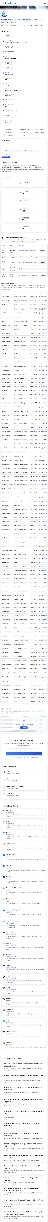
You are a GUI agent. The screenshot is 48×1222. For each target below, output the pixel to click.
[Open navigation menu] (45, 3)
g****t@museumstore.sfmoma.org (28, 262)
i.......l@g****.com (43, 660)
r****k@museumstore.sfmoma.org (28, 257)
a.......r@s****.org (43, 329)
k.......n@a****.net (43, 317)
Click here (24, 727)
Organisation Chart (24, 129)
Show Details (43, 250)
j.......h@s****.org (43, 517)
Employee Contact (39, 129)
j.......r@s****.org (43, 386)
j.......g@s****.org (43, 509)
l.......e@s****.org (43, 427)
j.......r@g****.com (43, 689)
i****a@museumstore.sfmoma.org (28, 275)
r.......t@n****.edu (43, 640)
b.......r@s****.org (43, 448)
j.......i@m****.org (43, 345)
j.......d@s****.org (43, 599)
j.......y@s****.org (43, 497)
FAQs (24, 135)
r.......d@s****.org (43, 591)
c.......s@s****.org (43, 304)
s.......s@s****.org (43, 648)
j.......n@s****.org (43, 578)
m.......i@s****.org (43, 382)
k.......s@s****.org (43, 411)
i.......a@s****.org (43, 296)
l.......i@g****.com (43, 632)
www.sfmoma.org (9, 74)
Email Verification (24, 132)
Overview (8, 129)
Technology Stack (8, 135)
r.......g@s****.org (43, 513)
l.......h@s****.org (43, 701)
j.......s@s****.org (43, 313)
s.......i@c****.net (43, 452)
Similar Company (39, 132)
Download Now (5, 156)
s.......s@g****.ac (43, 472)
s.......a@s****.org (43, 505)
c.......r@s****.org (43, 636)
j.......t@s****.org (43, 562)
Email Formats (8, 132)
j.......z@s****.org (43, 341)
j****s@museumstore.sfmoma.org (28, 269)
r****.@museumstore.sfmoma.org (27, 250)
